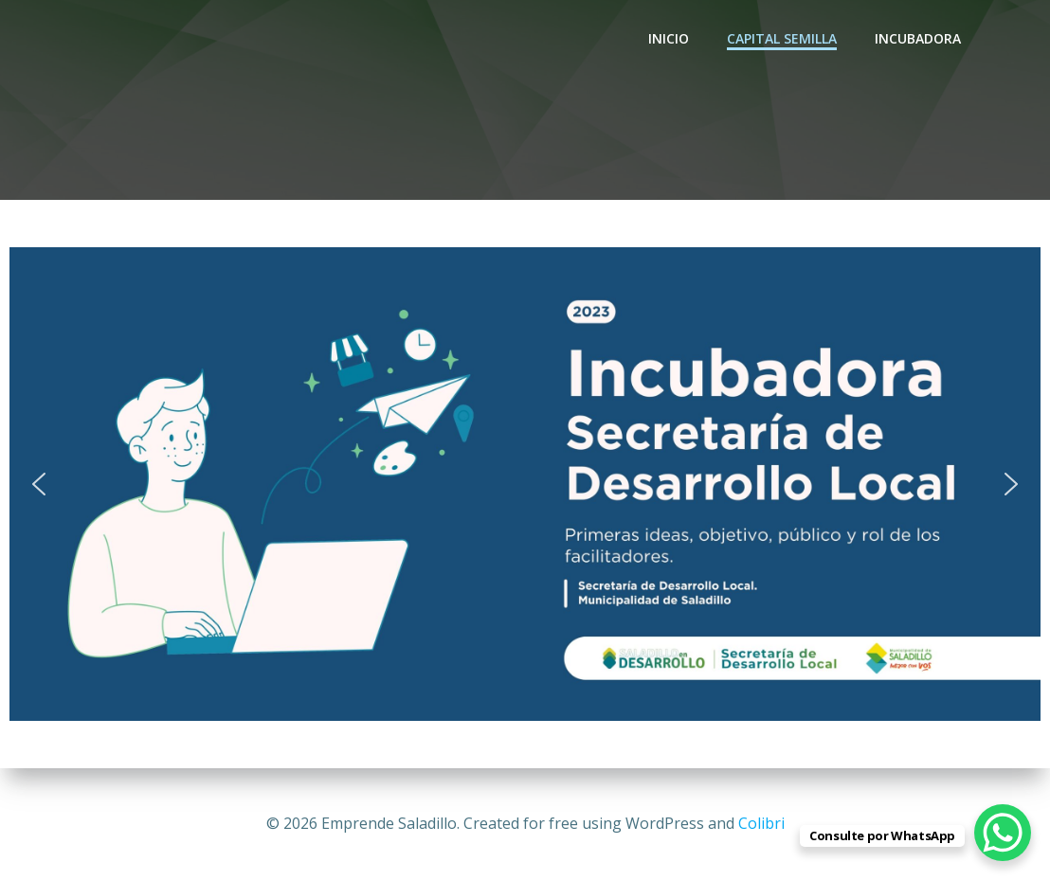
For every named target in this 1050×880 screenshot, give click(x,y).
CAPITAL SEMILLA (782, 38)
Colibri (761, 823)
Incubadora (918, 38)
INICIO (668, 38)
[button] (39, 484)
